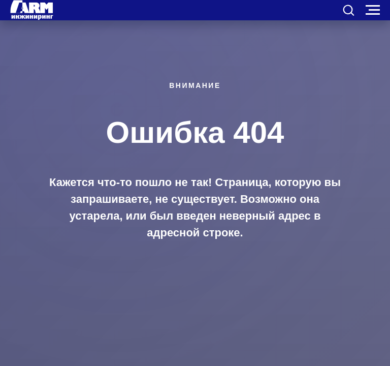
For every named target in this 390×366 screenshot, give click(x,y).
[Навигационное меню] (373, 10)
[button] (348, 10)
